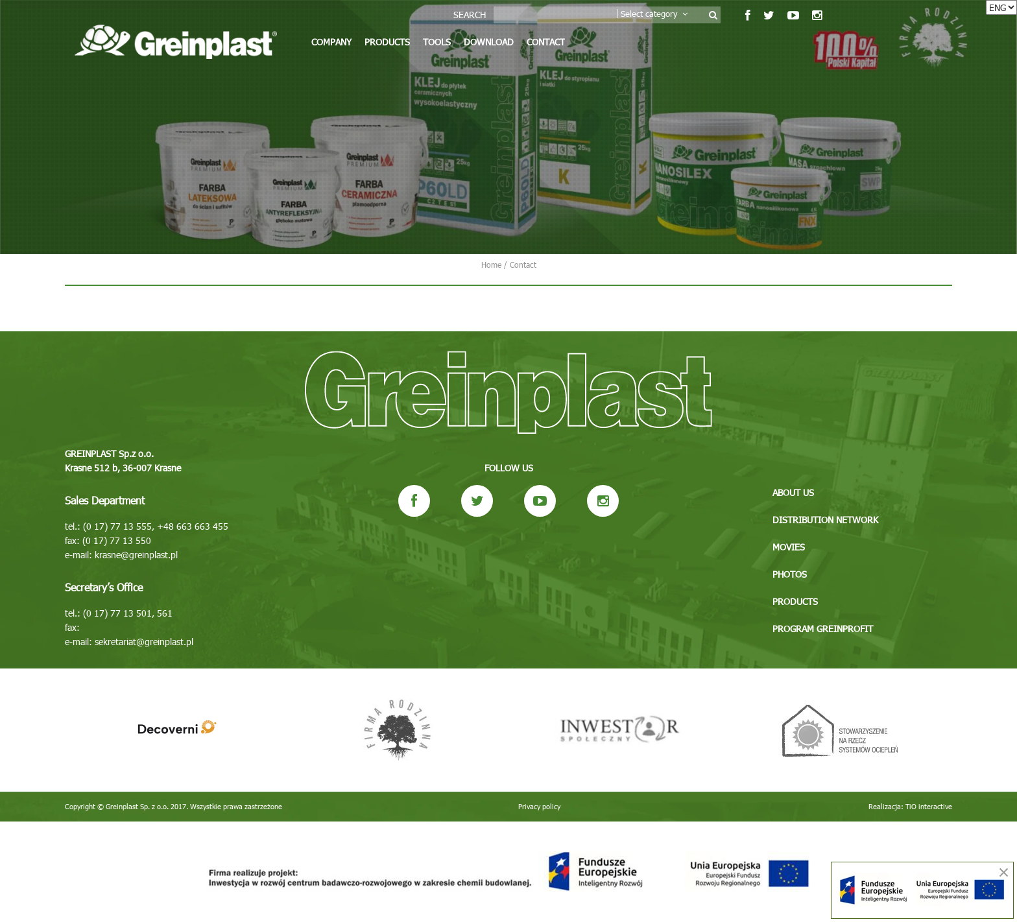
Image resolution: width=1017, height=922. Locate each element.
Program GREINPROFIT (822, 628)
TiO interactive (928, 806)
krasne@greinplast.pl (136, 555)
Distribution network (825, 520)
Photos (789, 574)
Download (489, 42)
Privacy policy (539, 806)
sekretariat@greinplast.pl (144, 641)
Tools (437, 42)
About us (793, 492)
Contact (546, 42)
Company (331, 42)
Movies (788, 547)
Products (387, 42)
